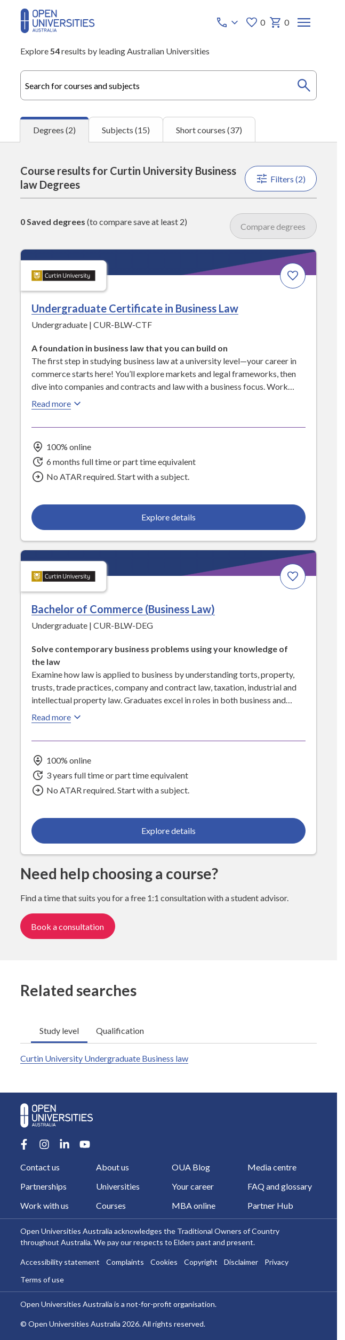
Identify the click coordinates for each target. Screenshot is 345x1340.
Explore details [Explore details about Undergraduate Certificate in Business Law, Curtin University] (168, 517)
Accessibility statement (60, 1261)
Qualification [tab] (120, 1030)
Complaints (125, 1261)
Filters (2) (281, 178)
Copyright (201, 1261)
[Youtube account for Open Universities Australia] (85, 1144)
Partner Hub (270, 1205)
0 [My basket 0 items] (279, 22)
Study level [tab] (59, 1030)
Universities (118, 1186)
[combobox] (168, 85)
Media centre (271, 1167)
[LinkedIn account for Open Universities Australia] (64, 1144)
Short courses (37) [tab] (209, 130)
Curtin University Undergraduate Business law (104, 1058)
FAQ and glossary (279, 1186)
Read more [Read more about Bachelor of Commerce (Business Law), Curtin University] (57, 717)
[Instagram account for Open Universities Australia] (44, 1144)
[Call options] (228, 22)
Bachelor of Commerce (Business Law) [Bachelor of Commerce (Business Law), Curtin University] (123, 609)
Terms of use (42, 1279)
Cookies (164, 1261)
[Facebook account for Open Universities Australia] (24, 1144)
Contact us (40, 1167)
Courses (111, 1205)
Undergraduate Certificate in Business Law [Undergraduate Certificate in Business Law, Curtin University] (134, 308)
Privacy (276, 1261)
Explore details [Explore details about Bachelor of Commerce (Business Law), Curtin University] (168, 830)
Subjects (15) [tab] (126, 130)
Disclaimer (241, 1261)
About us (112, 1167)
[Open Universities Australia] (57, 30)
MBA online (193, 1205)
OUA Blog (191, 1167)
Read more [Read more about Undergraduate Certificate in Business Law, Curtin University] (57, 403)
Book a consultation (67, 926)
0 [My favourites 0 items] (255, 22)
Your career (193, 1186)
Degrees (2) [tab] (54, 130)
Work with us (44, 1205)
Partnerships (43, 1186)
